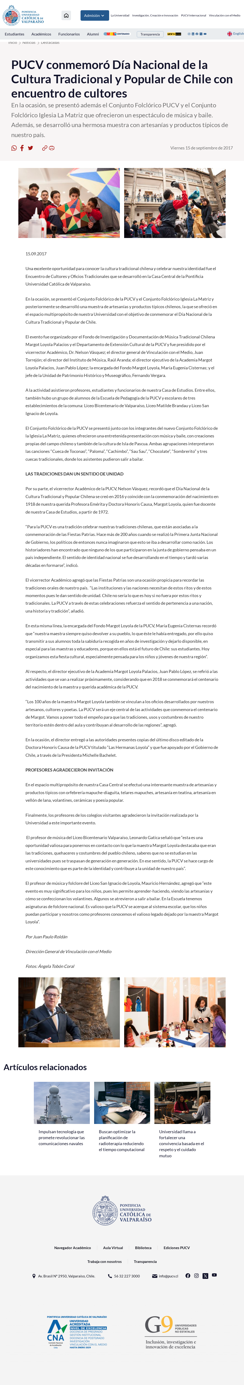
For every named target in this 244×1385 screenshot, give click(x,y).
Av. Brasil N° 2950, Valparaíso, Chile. (63, 1276)
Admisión (95, 15)
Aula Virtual (113, 1248)
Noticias (29, 42)
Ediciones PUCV (177, 1248)
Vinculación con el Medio (224, 15)
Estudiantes (14, 34)
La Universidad (120, 15)
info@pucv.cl (165, 1276)
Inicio (12, 42)
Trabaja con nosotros (104, 1261)
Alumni (93, 34)
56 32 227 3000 (123, 1276)
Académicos (41, 34)
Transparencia (150, 34)
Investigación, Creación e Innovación (155, 15)
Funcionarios (69, 34)
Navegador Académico (72, 1248)
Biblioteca (143, 1248)
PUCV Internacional (193, 15)
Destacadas (50, 42)
